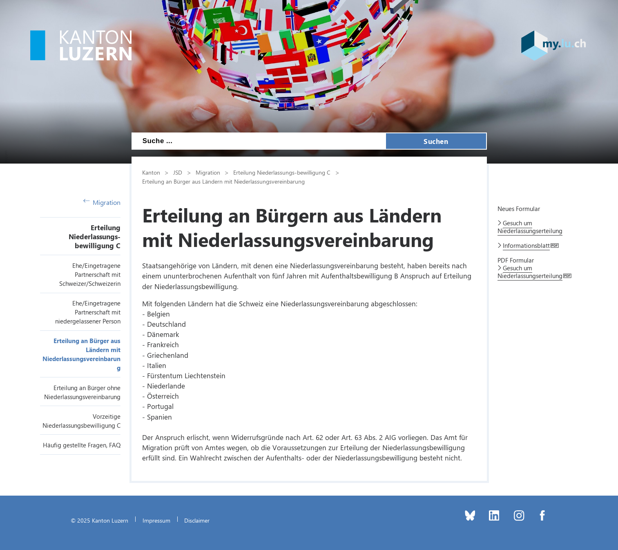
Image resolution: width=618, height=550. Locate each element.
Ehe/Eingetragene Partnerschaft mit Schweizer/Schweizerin (89, 274)
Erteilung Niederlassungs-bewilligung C (94, 236)
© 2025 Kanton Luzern (99, 520)
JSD (177, 172)
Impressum (156, 520)
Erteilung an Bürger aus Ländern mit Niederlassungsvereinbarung (223, 181)
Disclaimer (197, 520)
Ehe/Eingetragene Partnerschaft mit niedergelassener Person (87, 312)
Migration (102, 202)
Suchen (436, 141)
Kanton (151, 172)
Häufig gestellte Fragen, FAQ (81, 445)
